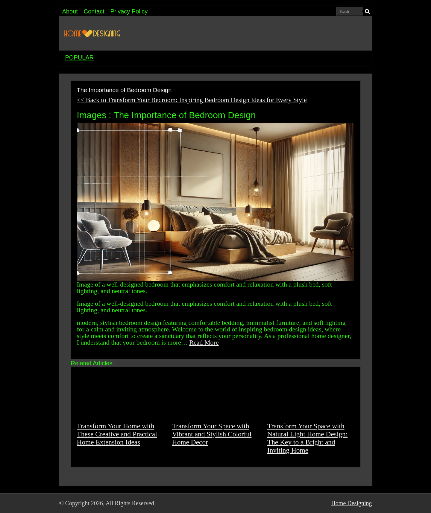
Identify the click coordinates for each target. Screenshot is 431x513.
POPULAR (79, 57)
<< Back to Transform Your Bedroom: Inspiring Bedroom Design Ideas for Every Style (192, 99)
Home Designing (351, 503)
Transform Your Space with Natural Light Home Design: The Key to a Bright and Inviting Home (307, 438)
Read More (203, 342)
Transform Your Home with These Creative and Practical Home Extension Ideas (117, 434)
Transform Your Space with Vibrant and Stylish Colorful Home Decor (212, 434)
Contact (94, 11)
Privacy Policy (129, 11)
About (70, 11)
